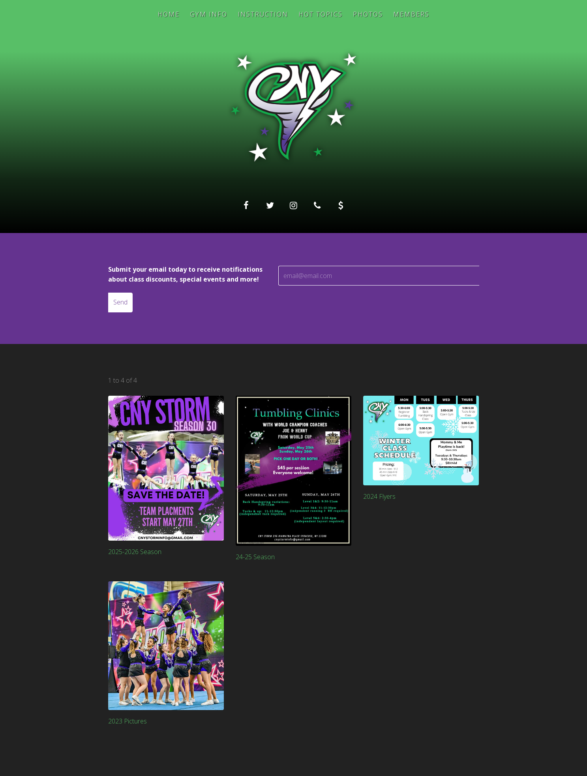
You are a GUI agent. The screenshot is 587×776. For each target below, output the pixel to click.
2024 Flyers (379, 496)
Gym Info (208, 14)
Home (169, 14)
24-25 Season (255, 556)
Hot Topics (320, 14)
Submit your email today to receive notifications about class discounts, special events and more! (185, 274)
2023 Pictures (127, 721)
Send (120, 302)
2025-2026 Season (134, 551)
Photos (368, 14)
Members (411, 14)
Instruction (263, 14)
